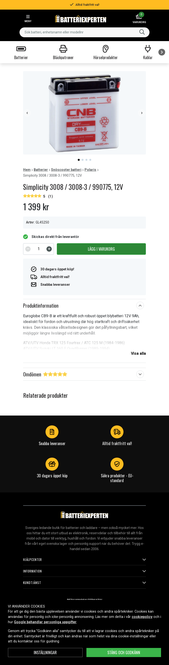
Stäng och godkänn (123, 652)
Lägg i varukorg (101, 249)
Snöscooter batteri (66, 170)
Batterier (41, 170)
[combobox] (85, 32)
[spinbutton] (38, 249)
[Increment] (49, 249)
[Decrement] (27, 249)
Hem (27, 170)
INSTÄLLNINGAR (45, 652)
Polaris (90, 170)
